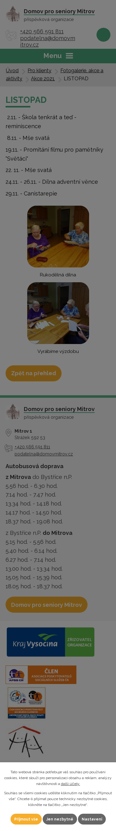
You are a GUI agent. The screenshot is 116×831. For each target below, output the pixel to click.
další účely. (70, 784)
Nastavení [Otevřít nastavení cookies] (92, 819)
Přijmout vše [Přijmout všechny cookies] (26, 819)
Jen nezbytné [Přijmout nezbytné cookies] (59, 819)
